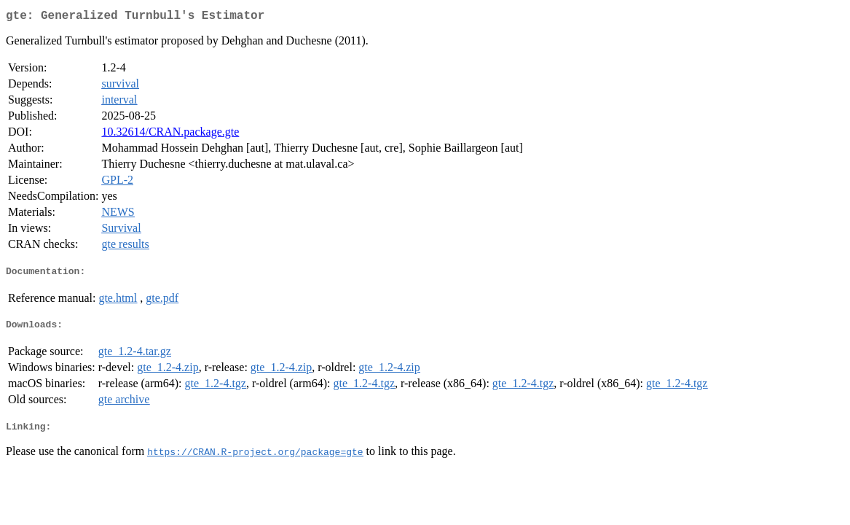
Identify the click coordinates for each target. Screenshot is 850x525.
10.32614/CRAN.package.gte (170, 134)
